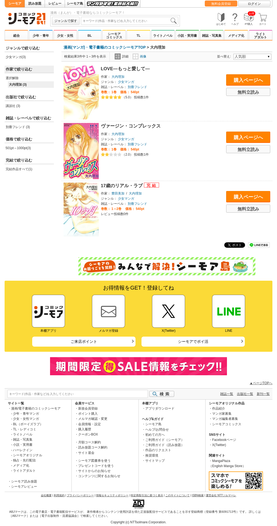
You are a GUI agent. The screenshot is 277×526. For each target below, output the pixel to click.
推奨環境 (151, 455)
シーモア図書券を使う (94, 461)
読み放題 (34, 3)
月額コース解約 (89, 442)
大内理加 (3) (18, 84)
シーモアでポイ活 (193, 341)
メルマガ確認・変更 (92, 419)
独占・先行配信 (24, 460)
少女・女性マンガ (26, 419)
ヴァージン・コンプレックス (131, 126)
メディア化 (236, 36)
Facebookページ (224, 440)
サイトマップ (155, 461)
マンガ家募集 (222, 414)
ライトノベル (163, 36)
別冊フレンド (137, 87)
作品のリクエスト (158, 450)
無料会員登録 (221, 4)
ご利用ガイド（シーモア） (164, 440)
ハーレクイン (22, 450)
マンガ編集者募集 (225, 419)
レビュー (54, 3)
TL (139, 36)
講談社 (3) (13, 106)
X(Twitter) (219, 445)
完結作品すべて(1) (19, 169)
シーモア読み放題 (24, 481)
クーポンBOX (88, 434)
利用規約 (59, 495)
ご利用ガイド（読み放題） (164, 445)
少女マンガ (126, 82)
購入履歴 (84, 429)
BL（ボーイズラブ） (28, 424)
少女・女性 (65, 36)
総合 (16, 36)
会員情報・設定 (89, 424)
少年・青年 (41, 36)
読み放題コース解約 (92, 447)
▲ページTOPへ (261, 383)
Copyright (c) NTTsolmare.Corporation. (138, 522)
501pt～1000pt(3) (18, 148)
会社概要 (46, 495)
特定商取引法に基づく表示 (147, 495)
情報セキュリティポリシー (112, 495)
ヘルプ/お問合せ (157, 429)
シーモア (14, 3)
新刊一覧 (263, 394)
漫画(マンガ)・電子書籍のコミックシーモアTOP (105, 47)
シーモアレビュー (24, 486)
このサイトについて (177, 495)
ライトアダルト (260, 35)
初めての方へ (155, 435)
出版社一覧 (245, 394)
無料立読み (248, 92)
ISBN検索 (198, 495)
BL (89, 36)
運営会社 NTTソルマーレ (221, 495)
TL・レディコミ (24, 429)
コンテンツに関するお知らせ (99, 476)
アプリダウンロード (159, 408)
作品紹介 (218, 408)
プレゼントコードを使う (96, 466)
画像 (139, 56)
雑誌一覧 (226, 394)
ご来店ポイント (84, 341)
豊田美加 (117, 193)
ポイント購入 (88, 414)
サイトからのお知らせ (94, 471)
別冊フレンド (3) (18, 127)
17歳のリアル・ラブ (122, 185)
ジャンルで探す (65, 21)
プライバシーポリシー (80, 495)
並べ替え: (224, 56)
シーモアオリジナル (27, 455)
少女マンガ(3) (16, 57)
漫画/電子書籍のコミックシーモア (36, 408)
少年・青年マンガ (26, 414)
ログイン (254, 4)
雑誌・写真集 (212, 36)
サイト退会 (86, 453)
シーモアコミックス (114, 35)
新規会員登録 (88, 408)
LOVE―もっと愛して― (125, 68)
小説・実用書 (187, 36)
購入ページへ (248, 80)
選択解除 (12, 78)
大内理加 (117, 77)
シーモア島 (75, 3)
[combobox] (129, 21)
